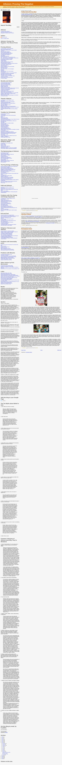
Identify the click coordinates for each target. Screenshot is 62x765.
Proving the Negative (4, 78)
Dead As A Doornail (4, 247)
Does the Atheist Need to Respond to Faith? (7, 188)
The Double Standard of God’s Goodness (7, 222)
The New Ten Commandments (5, 89)
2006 (2, 758)
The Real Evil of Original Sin (5, 127)
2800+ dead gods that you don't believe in (32, 221)
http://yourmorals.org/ (25, 247)
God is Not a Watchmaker (4, 209)
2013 (2, 739)
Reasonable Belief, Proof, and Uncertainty (7, 71)
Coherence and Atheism (4, 76)
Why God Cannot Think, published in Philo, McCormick (9, 277)
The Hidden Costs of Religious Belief (6, 175)
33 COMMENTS (24, 210)
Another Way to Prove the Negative (6, 64)
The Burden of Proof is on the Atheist (6, 75)
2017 (2, 736)
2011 (2, 741)
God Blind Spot (3, 180)
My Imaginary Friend (26, 228)
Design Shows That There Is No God (6, 201)
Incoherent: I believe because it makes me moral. (8, 93)
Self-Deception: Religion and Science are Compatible (9, 147)
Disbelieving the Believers (4, 126)
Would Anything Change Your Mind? (6, 170)
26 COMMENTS (24, 347)
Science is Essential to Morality (5, 84)
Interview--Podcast (26, 214)
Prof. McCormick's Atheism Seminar (6, 279)
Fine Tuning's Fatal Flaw (4, 205)
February (4, 751)
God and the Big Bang (4, 202)
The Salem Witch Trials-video (5, 113)
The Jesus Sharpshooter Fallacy (5, 102)
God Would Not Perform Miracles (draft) (7, 265)
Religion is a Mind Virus (4, 176)
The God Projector (3, 172)
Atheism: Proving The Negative (18, 4)
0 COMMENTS (24, 225)
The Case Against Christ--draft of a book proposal (8, 115)
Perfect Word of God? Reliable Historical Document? (8, 132)
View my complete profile (5, 38)
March (4, 750)
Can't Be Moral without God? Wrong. (6, 82)
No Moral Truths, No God (4, 90)
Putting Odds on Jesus (4, 117)
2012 (2, 740)
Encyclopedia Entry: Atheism (5, 54)
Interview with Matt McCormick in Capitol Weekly (8, 274)
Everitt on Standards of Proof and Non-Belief (7, 66)
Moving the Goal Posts (4, 67)
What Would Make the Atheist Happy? (6, 225)
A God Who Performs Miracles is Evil (6, 254)
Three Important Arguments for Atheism (7, 53)
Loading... (2, 44)
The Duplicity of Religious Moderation (6, 233)
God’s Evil (2, 218)
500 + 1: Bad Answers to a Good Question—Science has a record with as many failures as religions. (9, 58)
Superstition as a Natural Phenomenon (6, 283)
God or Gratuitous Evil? (4, 221)
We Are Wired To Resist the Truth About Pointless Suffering (9, 179)
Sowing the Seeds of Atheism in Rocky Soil (7, 154)
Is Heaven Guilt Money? (4, 223)
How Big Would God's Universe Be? (6, 206)
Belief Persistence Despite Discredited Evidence (8, 103)
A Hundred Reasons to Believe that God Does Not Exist (9, 63)
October (4, 744)
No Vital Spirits (3, 143)
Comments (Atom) (29, 352)
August (3, 746)
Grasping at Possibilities (4, 156)
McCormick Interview (38, 216)
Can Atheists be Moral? (4, 95)
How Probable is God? (4, 204)
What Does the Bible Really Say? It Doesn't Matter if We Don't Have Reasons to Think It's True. (10, 119)
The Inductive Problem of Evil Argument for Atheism (8, 224)
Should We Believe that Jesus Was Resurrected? (8, 133)
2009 (2, 755)
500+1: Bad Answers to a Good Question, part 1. (8, 57)
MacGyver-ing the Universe (5, 199)
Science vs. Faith (3, 145)
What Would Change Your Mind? (6, 62)
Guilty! (2, 116)
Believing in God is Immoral (5, 94)
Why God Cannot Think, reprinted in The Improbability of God (10, 268)
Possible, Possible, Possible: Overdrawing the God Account (10, 107)
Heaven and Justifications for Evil (6, 217)
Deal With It (2, 70)
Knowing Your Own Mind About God (6, 178)
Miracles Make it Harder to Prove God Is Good (8, 258)
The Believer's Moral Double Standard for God (8, 88)
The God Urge (3, 182)
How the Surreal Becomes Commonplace (7, 177)
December (4, 743)
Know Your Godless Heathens (5, 51)
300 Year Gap (3, 134)
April (3, 749)
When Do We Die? (3, 246)
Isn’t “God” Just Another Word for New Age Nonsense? (9, 181)
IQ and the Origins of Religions (5, 167)
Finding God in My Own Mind (28, 12)
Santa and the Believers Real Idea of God (7, 168)
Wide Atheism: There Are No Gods (6, 74)
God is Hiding (3, 55)
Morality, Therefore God (4, 86)
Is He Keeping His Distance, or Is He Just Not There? (9, 72)
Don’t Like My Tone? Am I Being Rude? (6, 234)
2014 (2, 738)
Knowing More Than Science (5, 152)
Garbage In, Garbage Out (4, 136)
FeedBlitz (6, 732)
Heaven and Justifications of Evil (5, 104)
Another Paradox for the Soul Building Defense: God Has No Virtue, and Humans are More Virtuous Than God (10, 216)
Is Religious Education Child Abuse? (6, 236)
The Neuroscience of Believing (5, 146)
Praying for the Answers (4, 85)
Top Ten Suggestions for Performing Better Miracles (8, 256)
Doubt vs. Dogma (3, 144)
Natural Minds (3, 100)
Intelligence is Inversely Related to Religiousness (8, 169)
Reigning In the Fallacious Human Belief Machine (8, 106)
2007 (2, 757)
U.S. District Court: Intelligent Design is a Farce (8, 198)
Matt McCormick (4, 37)
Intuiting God (3, 187)
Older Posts (59, 350)
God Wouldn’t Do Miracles (5, 255)
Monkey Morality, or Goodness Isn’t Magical (7, 91)
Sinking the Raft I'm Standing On (6, 157)
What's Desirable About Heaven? (6, 128)
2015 (2, 737)
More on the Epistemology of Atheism (6, 158)
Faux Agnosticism (3, 155)
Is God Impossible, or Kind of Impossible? (7, 48)
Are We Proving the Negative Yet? (6, 52)
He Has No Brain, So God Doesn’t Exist (7, 77)
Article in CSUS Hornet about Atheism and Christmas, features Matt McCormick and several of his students (10, 276)
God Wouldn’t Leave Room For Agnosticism (7, 73)
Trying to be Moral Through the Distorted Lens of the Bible (9, 92)
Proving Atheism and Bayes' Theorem (6, 59)
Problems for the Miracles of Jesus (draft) (7, 266)
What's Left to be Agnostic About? (6, 49)
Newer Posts (23, 350)
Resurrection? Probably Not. (5, 125)
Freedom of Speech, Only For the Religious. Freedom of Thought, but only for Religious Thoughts (9, 232)
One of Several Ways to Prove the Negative (7, 68)
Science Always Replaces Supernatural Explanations (9, 148)
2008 (2, 756)
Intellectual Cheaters (4, 65)
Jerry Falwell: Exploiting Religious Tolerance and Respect (9, 235)
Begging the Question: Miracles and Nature (7, 257)
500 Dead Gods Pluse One (5, 56)
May (3, 748)
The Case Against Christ (4, 118)
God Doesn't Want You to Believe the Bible (7, 123)
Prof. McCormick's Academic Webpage (6, 278)
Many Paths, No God (4, 105)
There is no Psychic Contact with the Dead (7, 249)
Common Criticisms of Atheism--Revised (7, 61)
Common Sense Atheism (30, 215)
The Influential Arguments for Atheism (6, 32)
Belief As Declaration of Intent (5, 161)
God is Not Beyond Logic (4, 153)
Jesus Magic (3, 122)
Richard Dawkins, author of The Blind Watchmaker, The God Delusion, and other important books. (10, 282)
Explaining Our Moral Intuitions (5, 87)
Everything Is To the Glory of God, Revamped (7, 101)
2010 (2, 742)
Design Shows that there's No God (6, 203)
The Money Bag (3, 114)
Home (41, 350)
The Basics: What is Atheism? (5, 31)
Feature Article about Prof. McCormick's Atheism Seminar (9, 275)
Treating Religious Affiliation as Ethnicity (7, 237)
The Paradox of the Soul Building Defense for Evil (8, 220)
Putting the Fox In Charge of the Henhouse (7, 131)
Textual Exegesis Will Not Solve (5, 137)
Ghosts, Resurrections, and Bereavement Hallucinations (9, 166)
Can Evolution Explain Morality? (5, 83)
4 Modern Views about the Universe (6, 200)
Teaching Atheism (3, 60)
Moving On (2, 69)
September (4, 745)
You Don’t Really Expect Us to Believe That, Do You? (9, 135)
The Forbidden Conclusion (5, 171)
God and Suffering (3, 219)
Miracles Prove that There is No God (6, 259)
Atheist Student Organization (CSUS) (6, 273)
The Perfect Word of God (4, 124)
